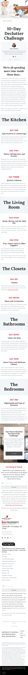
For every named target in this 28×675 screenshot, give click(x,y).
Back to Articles (7, 21)
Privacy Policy (14, 626)
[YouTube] (7, 538)
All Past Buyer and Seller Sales (9, 577)
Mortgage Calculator (7, 575)
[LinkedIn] (5, 538)
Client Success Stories (7, 566)
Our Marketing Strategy (8, 559)
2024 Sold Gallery (6, 580)
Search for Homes (6, 554)
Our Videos (4, 556)
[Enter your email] (15, 483)
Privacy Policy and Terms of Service (13, 505)
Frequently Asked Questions (9, 561)
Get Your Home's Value (7, 568)
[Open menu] (26, 2)
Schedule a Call (5, 573)
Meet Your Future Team (8, 563)
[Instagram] (10, 538)
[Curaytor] (8, 545)
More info (13, 669)
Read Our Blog (5, 570)
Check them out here (13, 289)
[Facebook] (2, 538)
